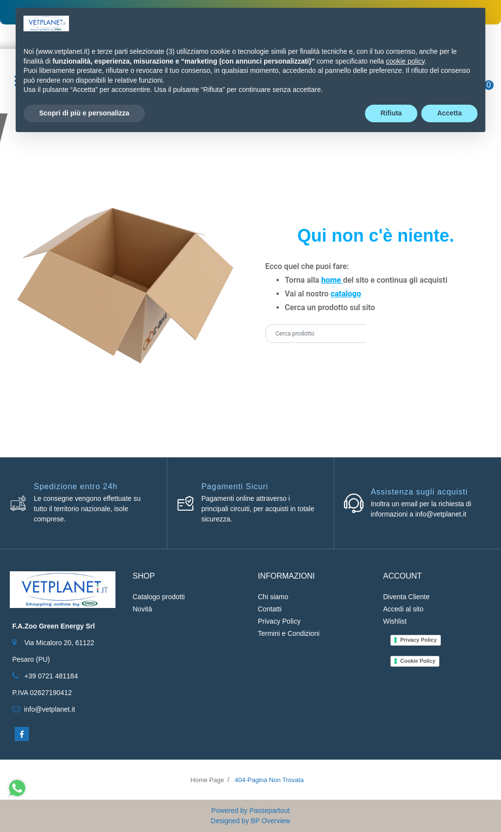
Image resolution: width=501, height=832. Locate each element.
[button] (377, 333)
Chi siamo (273, 597)
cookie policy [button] (405, 61)
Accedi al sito (403, 609)
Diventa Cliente (406, 597)
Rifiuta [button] (391, 113)
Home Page (207, 780)
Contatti (269, 609)
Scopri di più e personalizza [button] (84, 113)
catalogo (346, 293)
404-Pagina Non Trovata (269, 780)
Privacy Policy (279, 621)
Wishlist (395, 621)
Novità (142, 609)
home (332, 280)
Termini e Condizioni (288, 633)
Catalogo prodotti (159, 597)
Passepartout (270, 810)
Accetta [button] (449, 113)
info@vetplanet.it (49, 709)
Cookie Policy (417, 661)
